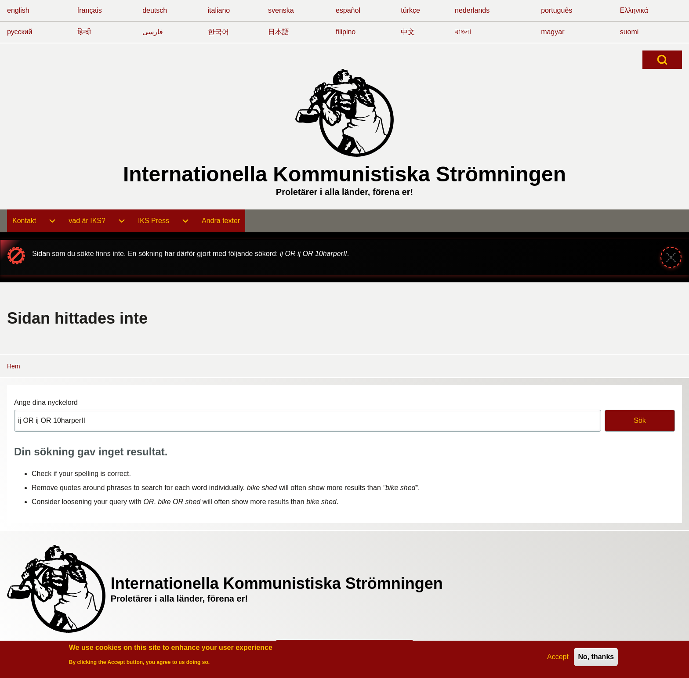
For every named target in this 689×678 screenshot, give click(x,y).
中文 (408, 32)
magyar (552, 32)
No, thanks (596, 657)
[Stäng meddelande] (671, 257)
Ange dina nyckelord (46, 402)
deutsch (154, 10)
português (556, 10)
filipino (345, 32)
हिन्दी (84, 32)
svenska (281, 10)
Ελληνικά (634, 10)
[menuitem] (24, 220)
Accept (558, 657)
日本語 (278, 32)
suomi (629, 32)
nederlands (472, 10)
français (89, 10)
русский (19, 32)
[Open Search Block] (662, 59)
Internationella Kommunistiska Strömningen (344, 174)
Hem (13, 366)
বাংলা (463, 32)
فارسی (152, 32)
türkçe (410, 10)
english (18, 10)
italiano (219, 10)
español (348, 10)
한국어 (218, 32)
